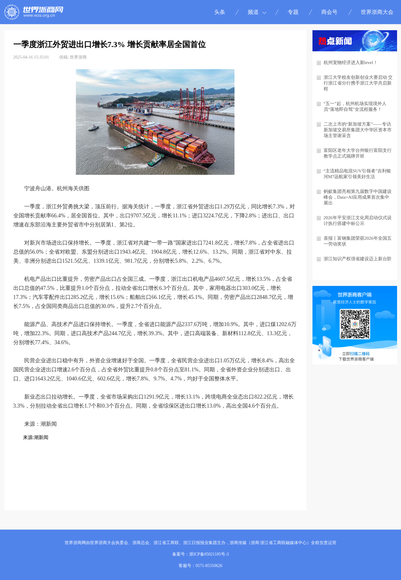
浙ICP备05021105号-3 (209, 554)
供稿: (64, 57)
